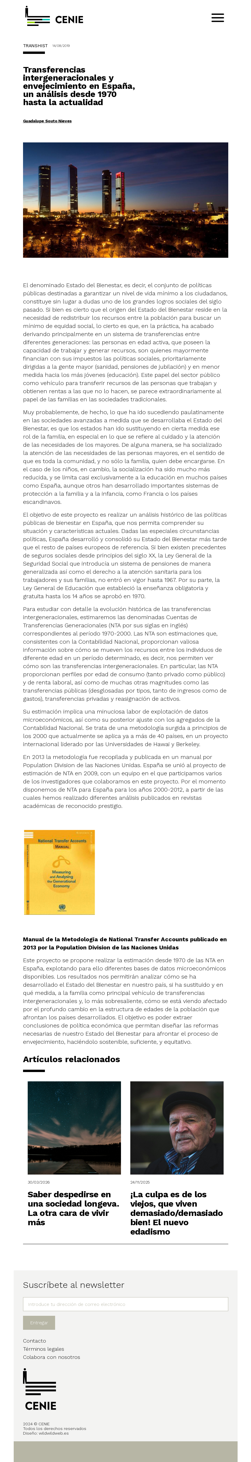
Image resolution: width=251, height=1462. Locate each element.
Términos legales (43, 1349)
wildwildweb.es (54, 1433)
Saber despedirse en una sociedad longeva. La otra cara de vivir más (73, 1208)
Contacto (34, 1341)
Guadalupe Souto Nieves (47, 121)
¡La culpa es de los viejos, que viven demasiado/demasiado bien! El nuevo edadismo (176, 1213)
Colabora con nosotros (51, 1357)
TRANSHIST (35, 45)
